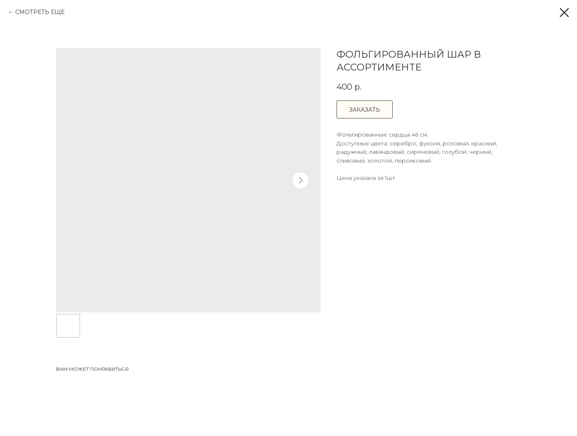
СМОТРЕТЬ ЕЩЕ (40, 12)
